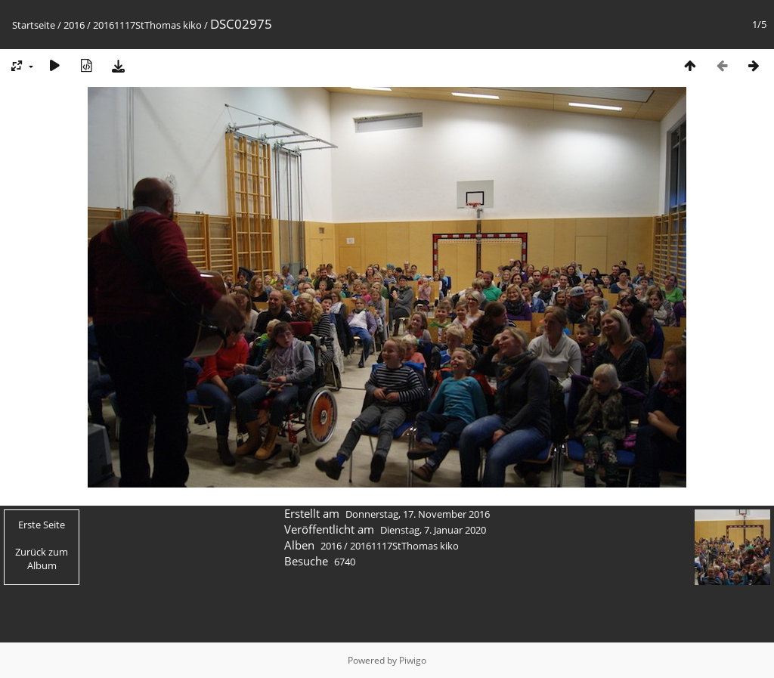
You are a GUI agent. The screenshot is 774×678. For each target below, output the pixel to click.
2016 (74, 25)
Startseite (33, 25)
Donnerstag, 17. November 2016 (417, 514)
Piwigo (412, 660)
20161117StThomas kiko (147, 25)
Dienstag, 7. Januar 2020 (433, 530)
